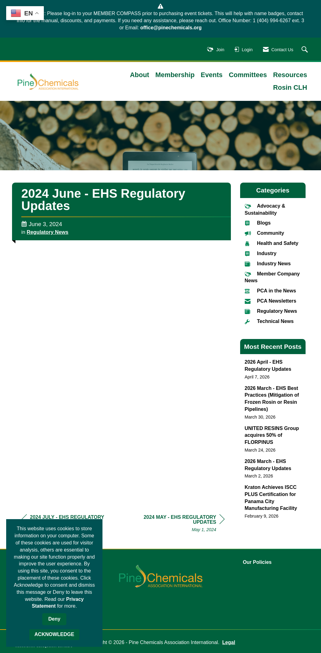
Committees (248, 75)
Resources (290, 75)
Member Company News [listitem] (272, 277)
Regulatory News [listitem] (271, 311)
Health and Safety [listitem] (271, 243)
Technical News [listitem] (269, 321)
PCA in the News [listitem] (270, 291)
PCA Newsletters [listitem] (270, 301)
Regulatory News (48, 232)
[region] (178, 524)
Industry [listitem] (261, 253)
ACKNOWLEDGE (54, 634)
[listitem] (273, 369)
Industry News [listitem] (268, 264)
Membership (174, 75)
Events (212, 75)
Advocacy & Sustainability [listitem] (265, 209)
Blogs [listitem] (258, 223)
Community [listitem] (264, 233)
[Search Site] (305, 50)
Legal (228, 642)
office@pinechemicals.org (171, 27)
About (139, 75)
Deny (54, 619)
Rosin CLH (290, 87)
